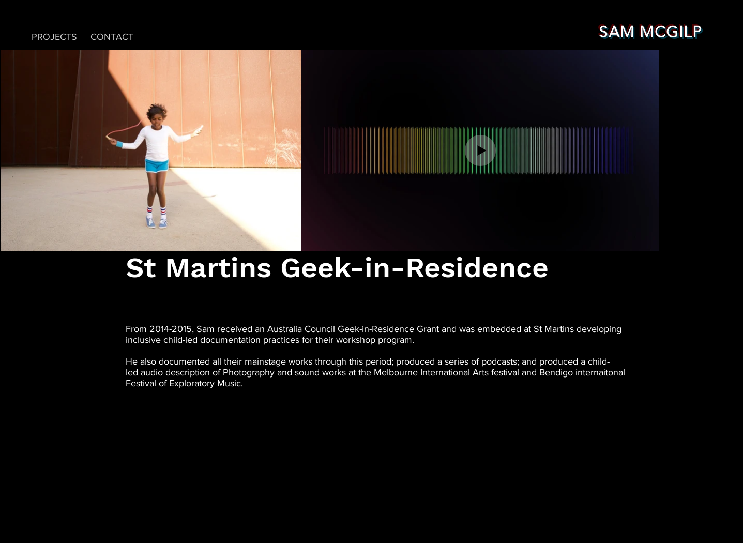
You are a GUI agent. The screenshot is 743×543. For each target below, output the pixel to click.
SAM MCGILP (650, 32)
